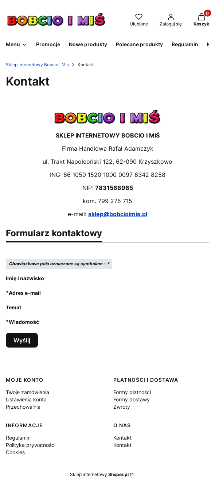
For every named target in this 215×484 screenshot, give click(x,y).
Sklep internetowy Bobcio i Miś (37, 64)
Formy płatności (132, 392)
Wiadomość (24, 321)
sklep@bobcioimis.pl (117, 214)
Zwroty (121, 407)
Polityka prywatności (30, 445)
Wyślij (21, 340)
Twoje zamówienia (27, 392)
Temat (13, 307)
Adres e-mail (25, 292)
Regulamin (18, 438)
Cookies (15, 452)
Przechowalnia (23, 407)
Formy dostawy (131, 399)
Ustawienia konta (26, 399)
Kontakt (122, 438)
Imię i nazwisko (25, 278)
